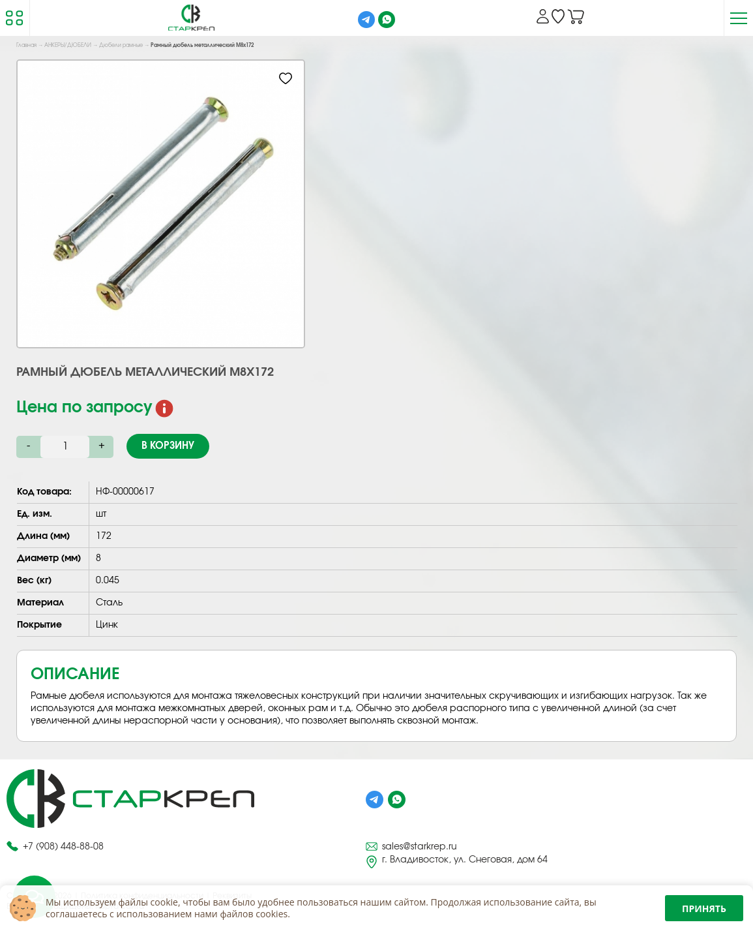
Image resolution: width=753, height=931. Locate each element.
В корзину (167, 446)
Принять (704, 908)
